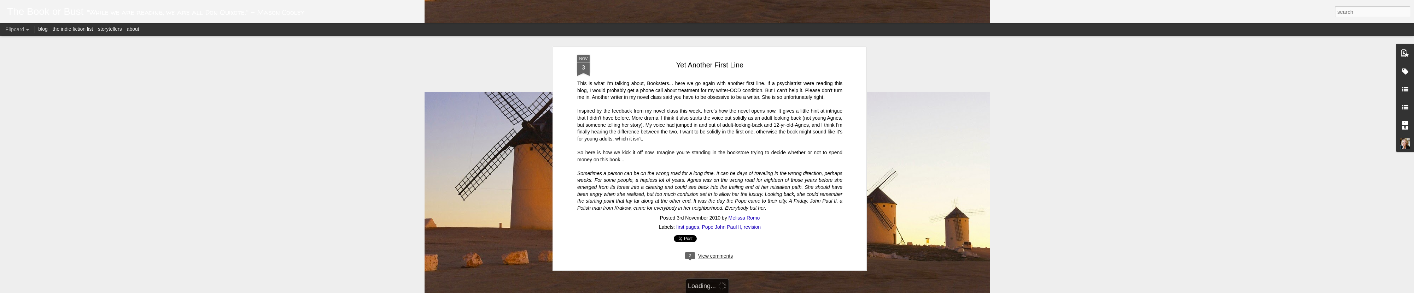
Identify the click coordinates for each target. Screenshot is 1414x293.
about (133, 29)
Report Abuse (792, 289)
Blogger (771, 289)
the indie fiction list (73, 29)
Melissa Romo (744, 35)
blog (42, 29)
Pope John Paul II (721, 44)
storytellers (110, 29)
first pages (687, 44)
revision (752, 44)
